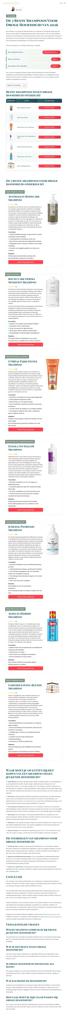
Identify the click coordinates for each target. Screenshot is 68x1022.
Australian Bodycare (50, 52)
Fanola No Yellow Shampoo (21, 448)
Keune (55, 59)
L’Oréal (54, 66)
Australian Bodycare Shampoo (24, 198)
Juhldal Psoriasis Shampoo (21, 528)
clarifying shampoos (51, 914)
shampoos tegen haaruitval (52, 916)
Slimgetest (11, 3)
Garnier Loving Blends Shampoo (25, 687)
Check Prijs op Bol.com (25, 262)
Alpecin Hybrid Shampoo (19, 615)
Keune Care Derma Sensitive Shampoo (22, 280)
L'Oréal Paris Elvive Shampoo (22, 363)
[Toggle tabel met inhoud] (24, 85)
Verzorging (11, 16)
